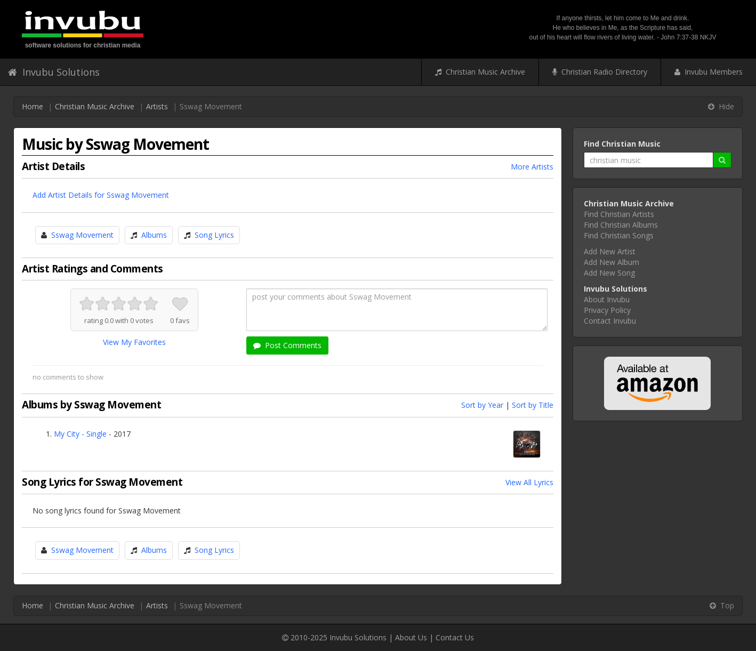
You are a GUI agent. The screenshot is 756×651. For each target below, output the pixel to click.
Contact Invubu (610, 321)
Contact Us (455, 637)
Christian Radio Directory (599, 72)
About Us (411, 637)
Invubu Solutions (54, 72)
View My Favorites (134, 342)
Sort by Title (532, 405)
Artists (157, 106)
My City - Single (80, 434)
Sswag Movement (82, 235)
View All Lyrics (529, 482)
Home (32, 106)
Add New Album (611, 262)
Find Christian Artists (619, 214)
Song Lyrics (214, 235)
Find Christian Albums (621, 225)
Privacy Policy (607, 310)
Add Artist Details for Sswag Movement (101, 195)
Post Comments (287, 345)
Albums (154, 235)
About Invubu (607, 299)
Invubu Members (708, 72)
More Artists (532, 167)
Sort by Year (482, 405)
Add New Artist (610, 251)
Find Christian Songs (619, 235)
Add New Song (609, 273)
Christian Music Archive (480, 72)
